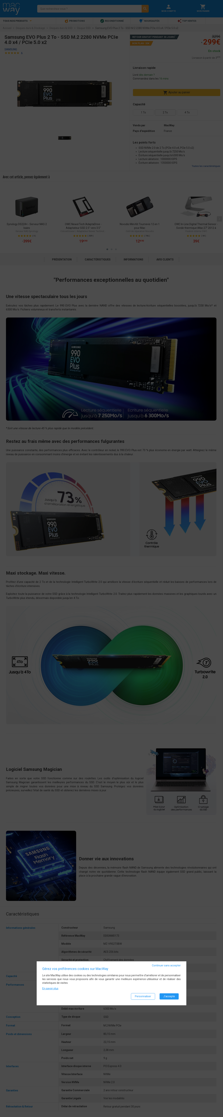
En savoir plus (50, 988)
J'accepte (169, 996)
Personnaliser (143, 996)
